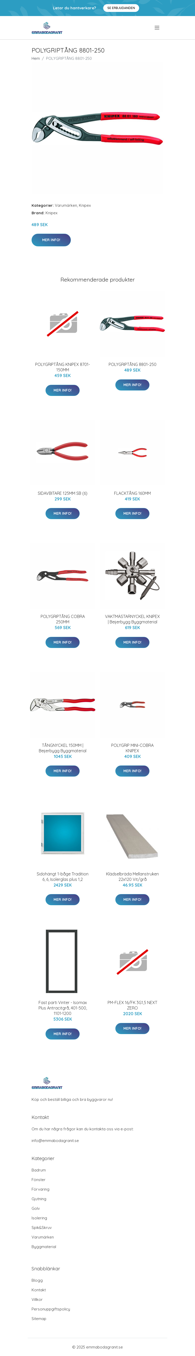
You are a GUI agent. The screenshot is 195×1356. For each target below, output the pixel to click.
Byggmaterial (44, 1246)
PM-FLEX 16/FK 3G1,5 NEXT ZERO (132, 1005)
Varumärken (66, 205)
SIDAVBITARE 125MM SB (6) (62, 493)
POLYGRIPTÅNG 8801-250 (132, 364)
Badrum (39, 1170)
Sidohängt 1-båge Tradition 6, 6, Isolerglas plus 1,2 (62, 876)
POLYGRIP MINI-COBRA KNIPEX (132, 748)
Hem (36, 58)
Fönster (39, 1179)
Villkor (37, 1299)
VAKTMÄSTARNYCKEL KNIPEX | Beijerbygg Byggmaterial (132, 619)
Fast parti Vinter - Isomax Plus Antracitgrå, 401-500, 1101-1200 (63, 1008)
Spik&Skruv (42, 1227)
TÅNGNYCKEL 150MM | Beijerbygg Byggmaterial (62, 748)
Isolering (39, 1217)
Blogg (37, 1280)
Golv (36, 1208)
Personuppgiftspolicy (51, 1309)
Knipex (85, 205)
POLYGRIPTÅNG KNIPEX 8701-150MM (62, 367)
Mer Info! (51, 240)
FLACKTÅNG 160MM (132, 493)
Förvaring (40, 1189)
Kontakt (39, 1289)
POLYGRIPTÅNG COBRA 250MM (63, 619)
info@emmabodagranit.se (55, 1140)
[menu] (157, 28)
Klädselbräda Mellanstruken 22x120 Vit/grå (132, 876)
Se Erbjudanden (121, 8)
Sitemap (39, 1318)
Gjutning (39, 1198)
